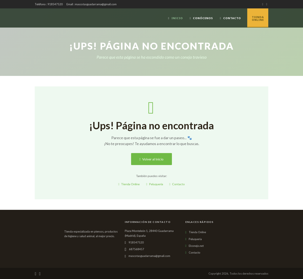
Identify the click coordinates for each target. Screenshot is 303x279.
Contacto (230, 18)
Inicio (175, 18)
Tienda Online (129, 184)
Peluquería (154, 184)
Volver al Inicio (152, 159)
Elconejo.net (196, 245)
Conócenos (201, 18)
